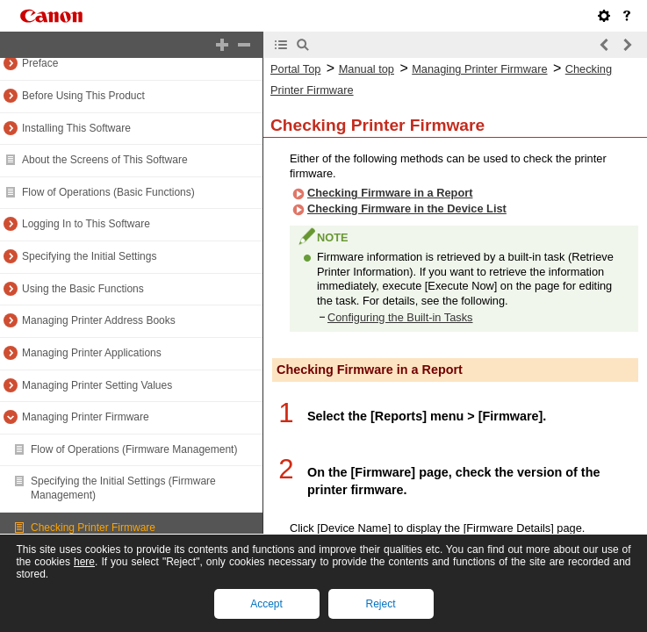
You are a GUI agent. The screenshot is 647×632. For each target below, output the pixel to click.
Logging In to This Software (86, 224)
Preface (40, 63)
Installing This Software (76, 128)
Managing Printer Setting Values (97, 385)
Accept (266, 604)
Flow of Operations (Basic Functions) (108, 192)
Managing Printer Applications (92, 353)
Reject (380, 604)
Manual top (366, 68)
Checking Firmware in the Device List (407, 208)
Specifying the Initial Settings (89, 256)
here (84, 562)
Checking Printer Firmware (93, 527)
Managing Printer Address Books (99, 320)
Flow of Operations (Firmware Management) (134, 449)
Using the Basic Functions (83, 289)
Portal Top (295, 68)
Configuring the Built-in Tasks (400, 317)
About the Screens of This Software (105, 160)
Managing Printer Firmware (85, 417)
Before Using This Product (83, 96)
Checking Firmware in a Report (389, 192)
